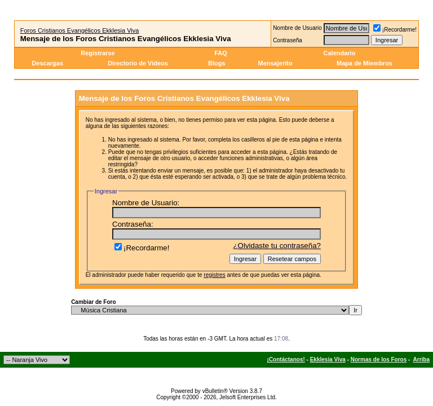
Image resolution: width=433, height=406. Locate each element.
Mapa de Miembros (364, 63)
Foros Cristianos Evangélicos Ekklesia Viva (79, 30)
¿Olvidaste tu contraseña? (277, 245)
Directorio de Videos (138, 63)
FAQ (220, 53)
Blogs (217, 63)
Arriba (421, 359)
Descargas (47, 63)
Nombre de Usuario (297, 28)
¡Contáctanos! (286, 359)
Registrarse (98, 53)
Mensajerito (275, 63)
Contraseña (287, 40)
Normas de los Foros (379, 359)
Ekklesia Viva (328, 359)
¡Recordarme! (395, 30)
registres (214, 275)
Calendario (340, 53)
